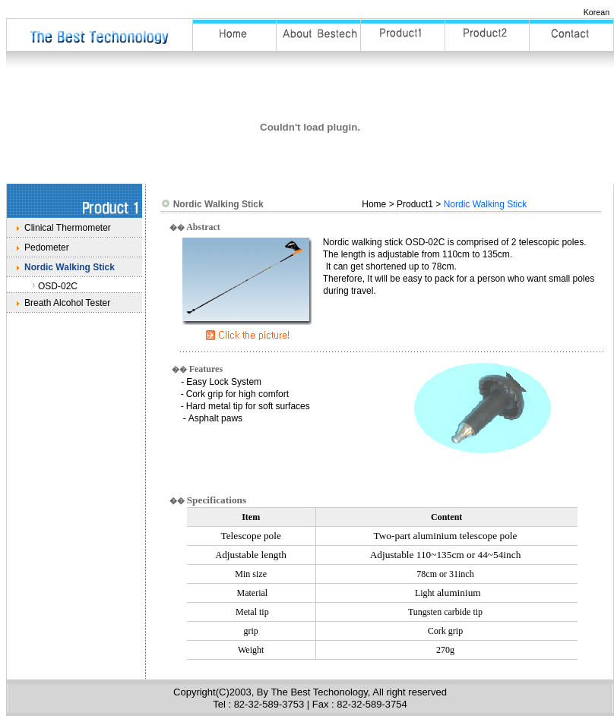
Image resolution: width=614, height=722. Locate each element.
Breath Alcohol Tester (67, 303)
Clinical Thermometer (67, 227)
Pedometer (46, 247)
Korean (596, 12)
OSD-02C (58, 286)
